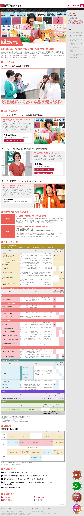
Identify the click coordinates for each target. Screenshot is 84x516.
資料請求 (3, 511)
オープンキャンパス (73, 5)
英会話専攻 (6, 497)
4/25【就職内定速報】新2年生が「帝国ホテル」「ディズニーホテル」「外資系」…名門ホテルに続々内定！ (76, 42)
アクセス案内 (11, 511)
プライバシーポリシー (38, 511)
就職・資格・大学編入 (32, 508)
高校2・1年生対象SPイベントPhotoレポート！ (20, 472)
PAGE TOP (62, 504)
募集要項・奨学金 (19, 508)
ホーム (2, 10)
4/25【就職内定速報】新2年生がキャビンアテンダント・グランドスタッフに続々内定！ (76, 49)
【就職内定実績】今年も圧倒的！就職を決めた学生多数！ (24, 479)
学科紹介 (9, 10)
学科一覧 (39, 500)
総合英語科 (16, 10)
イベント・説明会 (45, 508)
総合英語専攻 (40, 497)
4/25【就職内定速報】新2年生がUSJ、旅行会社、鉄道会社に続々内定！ (76, 56)
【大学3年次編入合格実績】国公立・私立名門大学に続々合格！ (26, 476)
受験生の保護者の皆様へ (12, 487)
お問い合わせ (19, 511)
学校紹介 (3, 508)
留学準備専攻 (7, 500)
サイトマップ (27, 511)
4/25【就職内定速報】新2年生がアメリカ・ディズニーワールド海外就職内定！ (76, 34)
